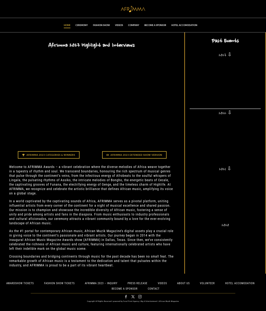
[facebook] (126, 296)
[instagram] (140, 296)
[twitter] (133, 296)
